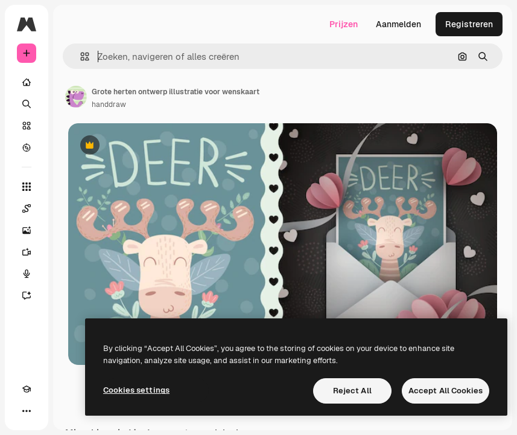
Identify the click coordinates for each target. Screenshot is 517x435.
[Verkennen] (26, 147)
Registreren (469, 24)
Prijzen (343, 24)
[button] (80, 56)
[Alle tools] (26, 186)
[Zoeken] (26, 104)
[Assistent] (26, 295)
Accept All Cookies (445, 390)
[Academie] (26, 389)
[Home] (26, 82)
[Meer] (26, 410)
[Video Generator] (26, 252)
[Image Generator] (26, 230)
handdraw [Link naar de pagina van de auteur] (109, 104)
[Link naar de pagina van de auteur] (76, 97)
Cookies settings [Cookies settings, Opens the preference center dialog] (136, 390)
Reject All (352, 390)
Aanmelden (398, 24)
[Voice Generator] (26, 273)
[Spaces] (26, 208)
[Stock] (26, 125)
